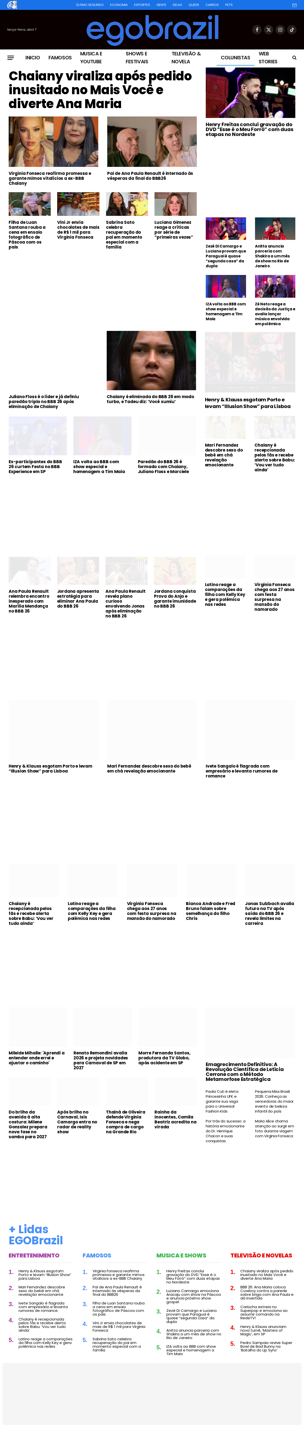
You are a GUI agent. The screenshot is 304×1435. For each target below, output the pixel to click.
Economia (119, 4)
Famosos (60, 57)
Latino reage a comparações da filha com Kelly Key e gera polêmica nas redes (225, 594)
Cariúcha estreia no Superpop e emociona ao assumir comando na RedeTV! (264, 1312)
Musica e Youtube (91, 57)
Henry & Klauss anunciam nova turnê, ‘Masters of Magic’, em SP (263, 1330)
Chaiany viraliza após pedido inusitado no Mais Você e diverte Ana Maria (100, 90)
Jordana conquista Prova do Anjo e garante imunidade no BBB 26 (175, 599)
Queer (194, 4)
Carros (212, 4)
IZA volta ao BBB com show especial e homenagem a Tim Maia (226, 311)
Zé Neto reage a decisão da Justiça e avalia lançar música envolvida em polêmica (275, 314)
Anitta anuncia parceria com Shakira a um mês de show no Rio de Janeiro (272, 256)
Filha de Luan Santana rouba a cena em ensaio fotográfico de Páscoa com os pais (27, 235)
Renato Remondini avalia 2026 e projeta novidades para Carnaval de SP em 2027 (101, 1060)
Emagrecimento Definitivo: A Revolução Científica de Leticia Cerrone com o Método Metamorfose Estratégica (245, 1072)
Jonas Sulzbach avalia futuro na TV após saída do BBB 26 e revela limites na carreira (269, 913)
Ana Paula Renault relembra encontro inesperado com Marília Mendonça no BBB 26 (29, 601)
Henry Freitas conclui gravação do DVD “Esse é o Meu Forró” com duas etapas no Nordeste (249, 129)
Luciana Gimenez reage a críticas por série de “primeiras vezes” (173, 230)
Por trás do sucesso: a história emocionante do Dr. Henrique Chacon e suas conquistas (226, 1131)
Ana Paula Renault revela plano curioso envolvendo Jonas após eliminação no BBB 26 (125, 603)
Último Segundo (90, 4)
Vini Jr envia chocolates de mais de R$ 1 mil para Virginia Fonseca (78, 230)
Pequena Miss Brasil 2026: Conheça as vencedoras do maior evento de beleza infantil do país (274, 1101)
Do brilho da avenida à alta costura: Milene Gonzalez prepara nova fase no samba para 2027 (28, 1124)
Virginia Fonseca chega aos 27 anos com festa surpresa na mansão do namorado (274, 597)
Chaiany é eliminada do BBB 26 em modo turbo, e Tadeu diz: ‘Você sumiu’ (150, 399)
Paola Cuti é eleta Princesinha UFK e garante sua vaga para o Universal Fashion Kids (222, 1101)
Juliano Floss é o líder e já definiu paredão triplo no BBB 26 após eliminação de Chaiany (44, 401)
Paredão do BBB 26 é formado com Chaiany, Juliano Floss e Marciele (163, 466)
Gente (161, 4)
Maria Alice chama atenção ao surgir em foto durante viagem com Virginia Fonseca (274, 1129)
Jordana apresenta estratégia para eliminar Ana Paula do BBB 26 (78, 599)
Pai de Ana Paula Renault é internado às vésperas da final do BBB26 (150, 176)
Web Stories (268, 57)
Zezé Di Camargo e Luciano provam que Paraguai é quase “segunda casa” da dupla (226, 256)
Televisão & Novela (186, 57)
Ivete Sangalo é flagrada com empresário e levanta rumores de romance (242, 771)
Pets (229, 4)
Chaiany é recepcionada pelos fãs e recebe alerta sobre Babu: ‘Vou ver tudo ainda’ (274, 457)
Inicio (32, 57)
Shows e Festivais (137, 57)
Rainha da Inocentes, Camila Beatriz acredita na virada (175, 1119)
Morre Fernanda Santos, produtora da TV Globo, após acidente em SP (164, 1057)
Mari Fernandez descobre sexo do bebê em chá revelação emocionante (224, 455)
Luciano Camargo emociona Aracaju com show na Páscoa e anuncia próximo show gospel (193, 1296)
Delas (177, 4)
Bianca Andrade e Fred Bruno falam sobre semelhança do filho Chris (210, 911)
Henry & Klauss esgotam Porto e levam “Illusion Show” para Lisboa (248, 403)
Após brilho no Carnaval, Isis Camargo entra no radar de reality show (77, 1122)
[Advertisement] (103, 290)
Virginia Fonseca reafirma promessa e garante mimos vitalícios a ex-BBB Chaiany (50, 178)
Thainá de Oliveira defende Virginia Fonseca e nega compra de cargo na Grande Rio (125, 1122)
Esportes (142, 4)
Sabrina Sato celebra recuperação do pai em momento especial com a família (124, 235)
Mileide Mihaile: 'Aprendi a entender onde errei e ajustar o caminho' (37, 1057)
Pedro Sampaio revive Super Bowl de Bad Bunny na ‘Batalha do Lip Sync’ (266, 1346)
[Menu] (10, 57)
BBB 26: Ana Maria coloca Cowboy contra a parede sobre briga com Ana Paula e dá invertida (267, 1292)
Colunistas (235, 57)
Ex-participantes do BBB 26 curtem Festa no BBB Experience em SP (35, 466)
